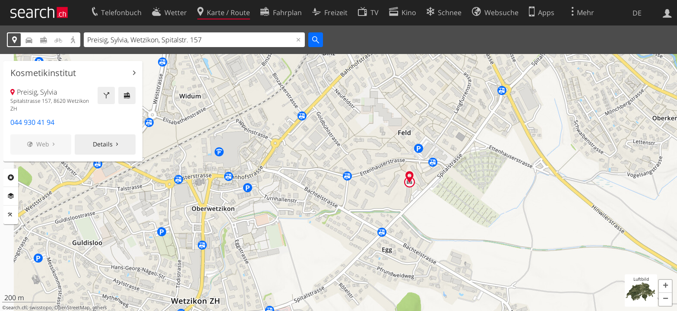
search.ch (16, 308)
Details (103, 144)
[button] (665, 286)
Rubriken (10, 177)
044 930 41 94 (32, 122)
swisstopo (40, 308)
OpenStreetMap (72, 308)
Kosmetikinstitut (43, 73)
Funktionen (10, 215)
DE (637, 13)
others (99, 308)
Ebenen (10, 196)
